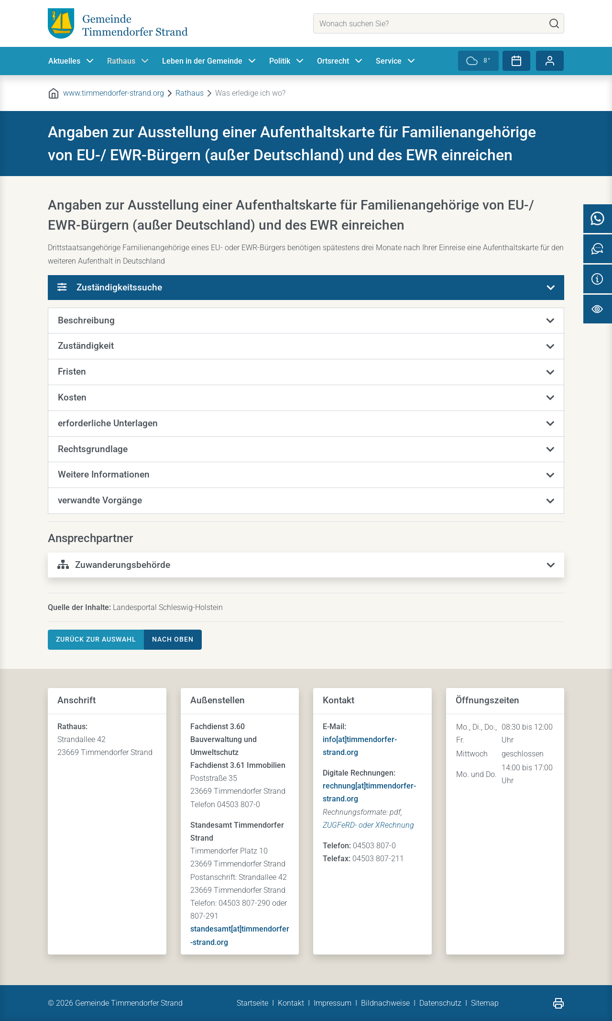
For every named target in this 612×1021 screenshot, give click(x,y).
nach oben (173, 639)
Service (396, 61)
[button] (306, 321)
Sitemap (485, 1003)
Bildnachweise (385, 1003)
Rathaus (129, 61)
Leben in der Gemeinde (210, 61)
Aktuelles (72, 61)
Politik (287, 61)
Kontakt (291, 1003)
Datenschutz (440, 1003)
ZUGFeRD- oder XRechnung (368, 825)
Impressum (332, 1003)
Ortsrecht (340, 61)
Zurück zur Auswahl (96, 639)
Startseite (252, 1003)
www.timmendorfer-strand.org (113, 93)
